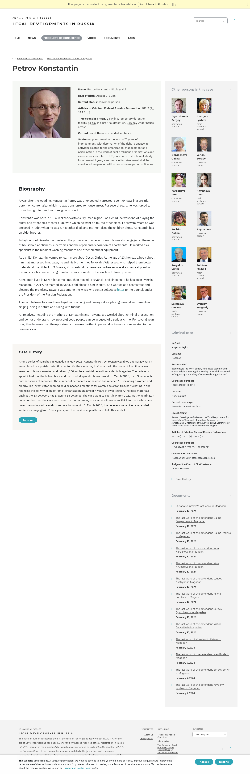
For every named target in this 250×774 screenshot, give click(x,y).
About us (148, 735)
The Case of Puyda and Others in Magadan (69, 58)
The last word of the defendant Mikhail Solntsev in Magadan (199, 595)
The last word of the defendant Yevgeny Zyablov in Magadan (200, 686)
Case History (183, 479)
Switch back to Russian (153, 4)
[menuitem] (16, 38)
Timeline (28, 420)
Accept (204, 761)
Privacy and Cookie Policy (77, 767)
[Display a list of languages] (174, 4)
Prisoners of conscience (61, 38)
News (32, 38)
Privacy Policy (146, 738)
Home (16, 38)
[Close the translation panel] (247, 4)
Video (92, 38)
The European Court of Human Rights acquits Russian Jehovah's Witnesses (167, 749)
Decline (224, 761)
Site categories (202, 734)
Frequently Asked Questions (166, 736)
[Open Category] (230, 734)
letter (120, 290)
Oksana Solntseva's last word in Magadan (201, 506)
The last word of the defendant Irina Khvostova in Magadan (197, 565)
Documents (111, 38)
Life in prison (163, 741)
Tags (131, 38)
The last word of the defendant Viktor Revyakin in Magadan (198, 625)
